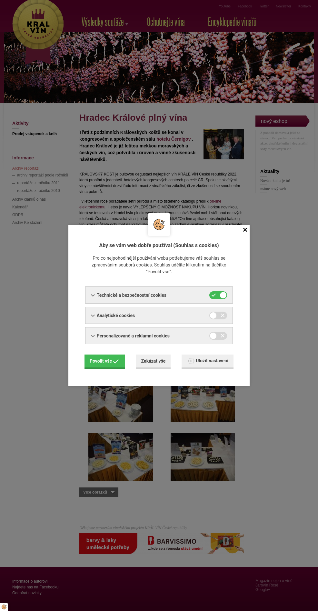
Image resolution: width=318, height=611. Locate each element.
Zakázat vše (153, 361)
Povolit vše (104, 361)
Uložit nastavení (208, 361)
